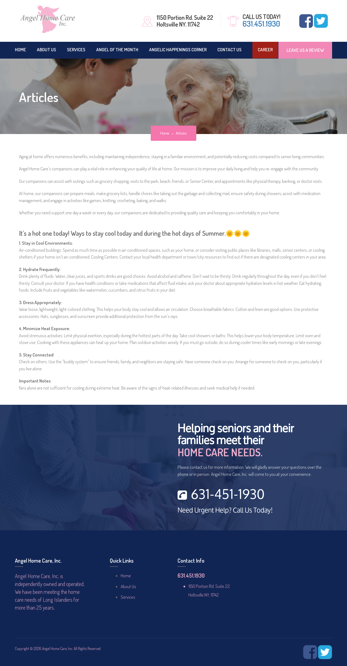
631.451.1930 (261, 23)
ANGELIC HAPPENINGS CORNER (178, 49)
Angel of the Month (117, 49)
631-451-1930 (221, 495)
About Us (46, 49)
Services (76, 49)
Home (20, 49)
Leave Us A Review (305, 50)
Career (265, 49)
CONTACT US (229, 49)
